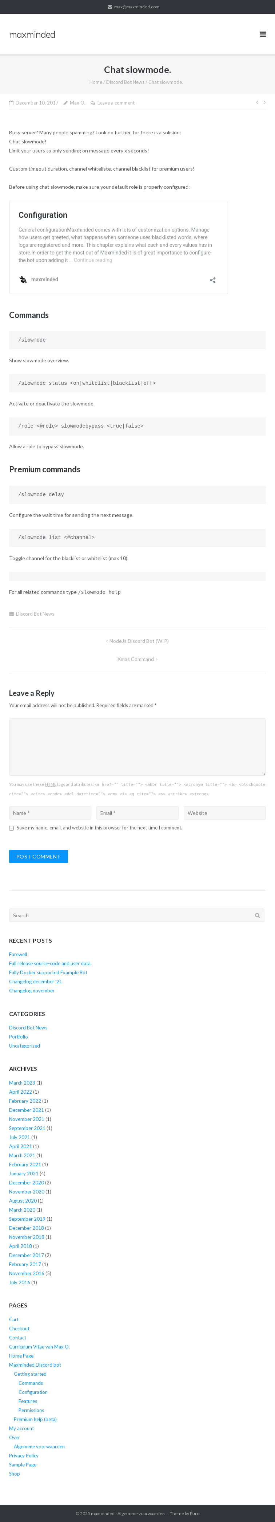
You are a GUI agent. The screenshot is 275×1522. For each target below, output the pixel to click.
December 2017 (26, 1255)
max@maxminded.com (137, 6)
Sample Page (22, 1465)
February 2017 (25, 1264)
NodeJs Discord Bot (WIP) (139, 641)
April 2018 (20, 1246)
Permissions (31, 1410)
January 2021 (24, 1173)
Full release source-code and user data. (50, 963)
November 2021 (26, 1119)
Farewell (18, 954)
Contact (17, 1338)
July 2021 (19, 1137)
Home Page (21, 1356)
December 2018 (26, 1228)
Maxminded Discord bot (35, 1365)
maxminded (103, 1513)
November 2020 (26, 1192)
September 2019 (27, 1219)
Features (28, 1401)
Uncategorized (24, 1046)
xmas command (135, 659)
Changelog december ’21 (35, 981)
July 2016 (19, 1282)
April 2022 (20, 1092)
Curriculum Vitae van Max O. (39, 1347)
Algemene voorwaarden (39, 1446)
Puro (194, 1513)
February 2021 (25, 1164)
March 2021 (22, 1155)
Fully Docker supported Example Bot (48, 972)
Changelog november (32, 990)
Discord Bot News (125, 82)
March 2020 (22, 1210)
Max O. (77, 103)
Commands (31, 1383)
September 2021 (27, 1128)
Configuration (33, 1392)
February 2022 (25, 1101)
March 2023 (22, 1083)
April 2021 (20, 1146)
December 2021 (26, 1110)
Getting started (30, 1374)
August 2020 (23, 1201)
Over (14, 1437)
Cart (14, 1319)
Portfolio (18, 1037)
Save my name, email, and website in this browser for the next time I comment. (99, 828)
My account (21, 1428)
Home (95, 82)
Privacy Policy (24, 1455)
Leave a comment (116, 103)
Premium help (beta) (35, 1419)
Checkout (19, 1328)
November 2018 (26, 1237)
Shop (14, 1474)
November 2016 (26, 1273)
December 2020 (26, 1183)
